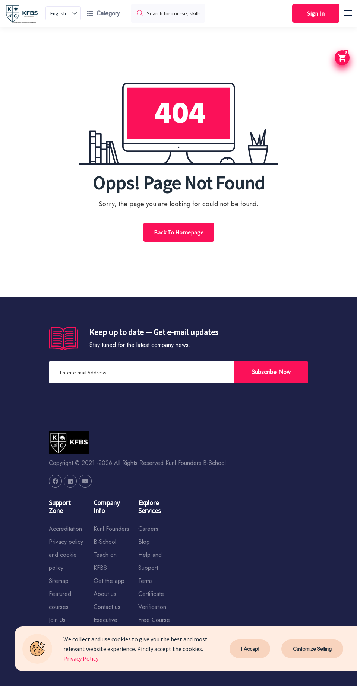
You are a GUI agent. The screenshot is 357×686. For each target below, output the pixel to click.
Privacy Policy (80, 658)
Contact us (107, 607)
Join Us (57, 620)
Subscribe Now (271, 372)
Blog (144, 541)
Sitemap (59, 581)
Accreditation (65, 528)
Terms (145, 581)
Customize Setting (312, 649)
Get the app (109, 581)
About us (105, 594)
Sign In (316, 13)
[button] (351, 12)
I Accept (250, 649)
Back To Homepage (178, 232)
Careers (148, 528)
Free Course (154, 620)
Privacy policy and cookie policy (66, 554)
